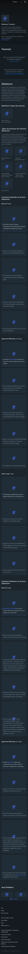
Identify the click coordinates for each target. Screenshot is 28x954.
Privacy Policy (4, 937)
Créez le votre (5, 39)
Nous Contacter (4, 913)
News (2, 923)
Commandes (4, 920)
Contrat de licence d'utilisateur (8, 946)
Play (2, 908)
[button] (11, 899)
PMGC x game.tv (5, 925)
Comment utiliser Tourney (7, 917)
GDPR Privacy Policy (5, 939)
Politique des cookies (6, 934)
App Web (12, 359)
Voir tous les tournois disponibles (14, 73)
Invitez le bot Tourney (9, 608)
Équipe (2, 910)
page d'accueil (20, 875)
